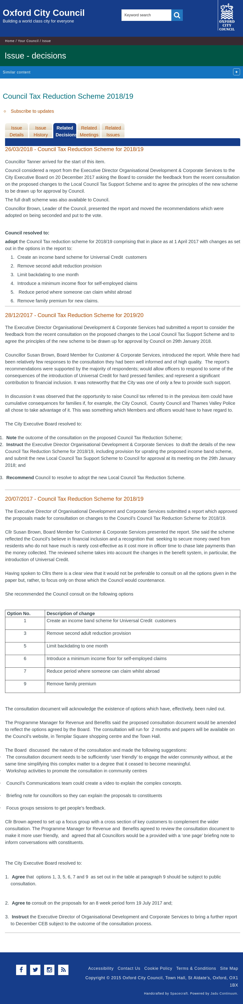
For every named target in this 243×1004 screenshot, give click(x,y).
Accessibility (101, 968)
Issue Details (17, 131)
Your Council (28, 41)
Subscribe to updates (32, 111)
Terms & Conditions (196, 968)
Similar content (17, 72)
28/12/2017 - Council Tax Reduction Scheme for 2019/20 (74, 315)
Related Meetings (89, 131)
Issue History (41, 131)
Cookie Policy (158, 968)
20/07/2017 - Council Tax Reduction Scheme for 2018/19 (74, 499)
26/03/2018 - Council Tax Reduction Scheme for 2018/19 (74, 149)
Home (9, 41)
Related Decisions (66, 131)
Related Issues (113, 131)
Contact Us (129, 968)
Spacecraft (179, 993)
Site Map (229, 968)
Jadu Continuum (224, 993)
